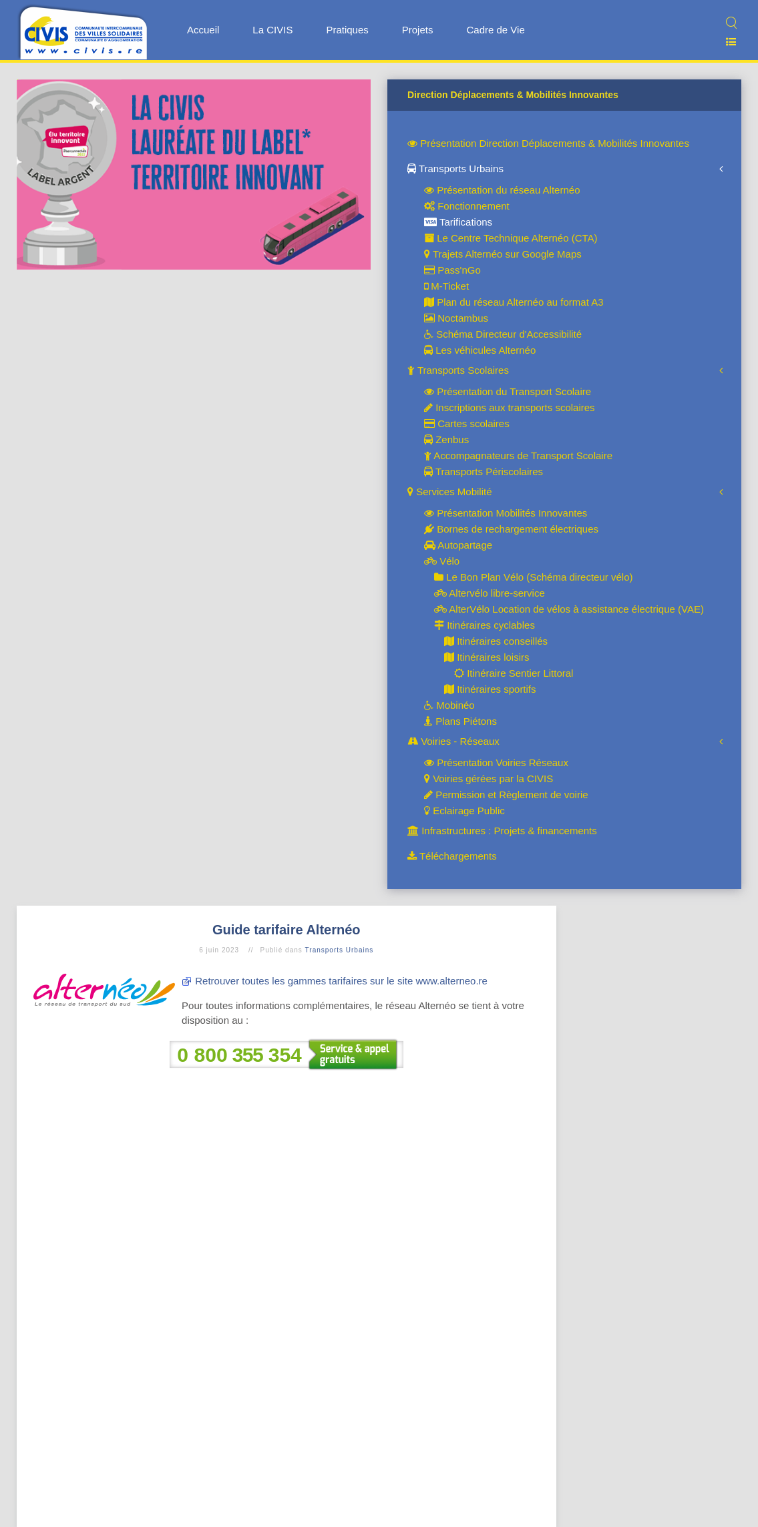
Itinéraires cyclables (484, 625)
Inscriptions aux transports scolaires (509, 407)
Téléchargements (452, 856)
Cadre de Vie (495, 29)
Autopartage (458, 545)
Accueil (203, 29)
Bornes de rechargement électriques (511, 529)
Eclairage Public (464, 810)
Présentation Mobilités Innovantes (505, 513)
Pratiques (347, 29)
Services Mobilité (449, 491)
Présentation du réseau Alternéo (502, 190)
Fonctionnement (467, 206)
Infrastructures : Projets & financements (502, 830)
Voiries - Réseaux (453, 741)
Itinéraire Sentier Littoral (513, 673)
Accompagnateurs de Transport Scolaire (518, 455)
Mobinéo (449, 705)
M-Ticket (446, 286)
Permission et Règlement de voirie (506, 794)
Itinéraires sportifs (490, 689)
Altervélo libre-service (489, 593)
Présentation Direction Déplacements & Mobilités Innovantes (548, 143)
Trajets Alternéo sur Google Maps (503, 254)
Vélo (441, 561)
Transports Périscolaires (483, 471)
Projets (417, 29)
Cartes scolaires (467, 423)
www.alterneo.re (451, 980)
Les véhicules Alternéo (480, 350)
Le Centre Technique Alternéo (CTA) (511, 238)
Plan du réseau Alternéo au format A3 (514, 302)
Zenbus (446, 439)
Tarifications (458, 222)
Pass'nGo (452, 270)
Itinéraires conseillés (496, 641)
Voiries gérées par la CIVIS (488, 778)
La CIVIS (272, 29)
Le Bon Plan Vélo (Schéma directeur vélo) (533, 577)
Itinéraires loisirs (487, 657)
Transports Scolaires (458, 370)
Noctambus (456, 318)
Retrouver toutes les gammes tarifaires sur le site (305, 980)
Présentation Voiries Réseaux (496, 762)
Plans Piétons (460, 721)
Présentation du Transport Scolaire (507, 391)
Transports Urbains (455, 168)
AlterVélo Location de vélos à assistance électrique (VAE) (569, 609)
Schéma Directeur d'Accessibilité (503, 334)
